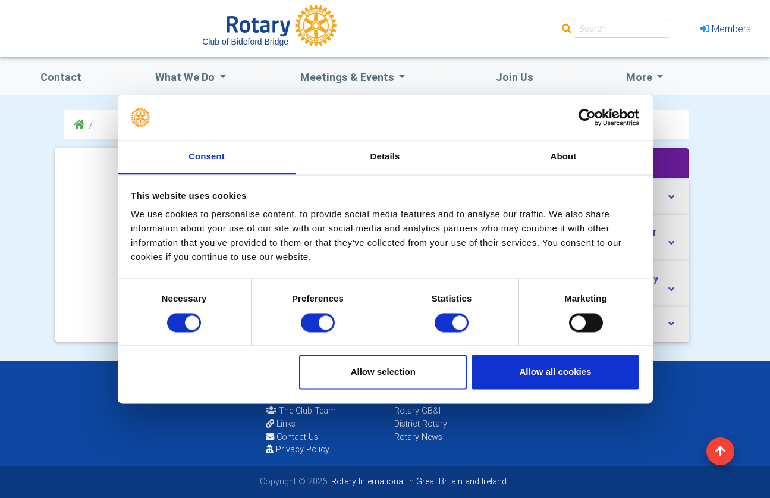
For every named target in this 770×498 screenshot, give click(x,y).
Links (281, 423)
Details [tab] (385, 157)
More (640, 77)
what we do (186, 77)
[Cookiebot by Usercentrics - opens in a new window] (587, 117)
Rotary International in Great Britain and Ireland (418, 481)
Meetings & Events (348, 77)
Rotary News (418, 436)
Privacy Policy (297, 449)
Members (725, 29)
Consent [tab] (206, 157)
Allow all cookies (555, 372)
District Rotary (420, 423)
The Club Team (301, 410)
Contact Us (292, 436)
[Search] (622, 29)
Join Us (514, 77)
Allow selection (383, 372)
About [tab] (564, 157)
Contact (60, 77)
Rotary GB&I (417, 410)
